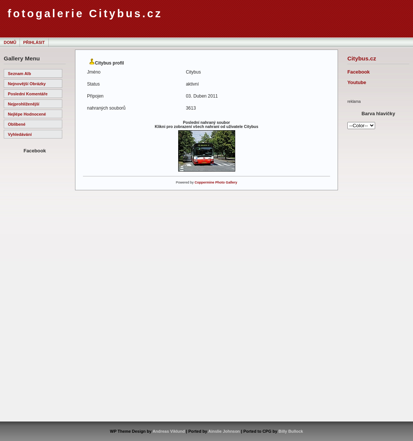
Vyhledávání (20, 134)
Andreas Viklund (169, 431)
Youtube (356, 82)
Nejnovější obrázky (27, 83)
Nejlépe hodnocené (27, 114)
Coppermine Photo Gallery (216, 182)
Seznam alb (19, 73)
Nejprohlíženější (23, 104)
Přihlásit (34, 42)
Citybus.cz (361, 58)
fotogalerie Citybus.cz (85, 14)
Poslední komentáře (28, 94)
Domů (10, 42)
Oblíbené (17, 124)
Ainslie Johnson (224, 431)
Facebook (358, 72)
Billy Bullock (290, 431)
